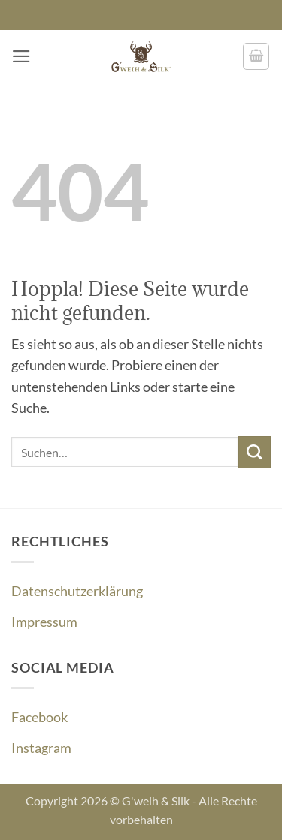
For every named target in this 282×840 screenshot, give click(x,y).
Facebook (39, 717)
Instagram (41, 748)
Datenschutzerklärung (77, 591)
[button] (21, 56)
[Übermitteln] (254, 452)
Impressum (44, 622)
